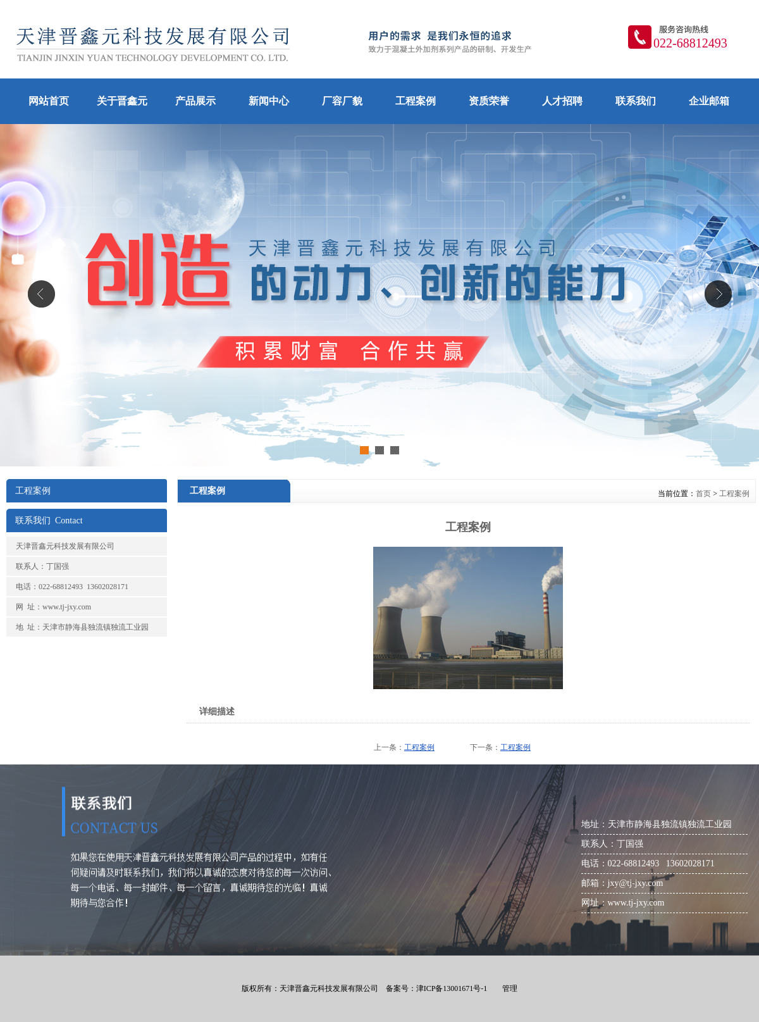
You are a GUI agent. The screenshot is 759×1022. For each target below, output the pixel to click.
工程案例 (734, 493)
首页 (703, 493)
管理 (509, 988)
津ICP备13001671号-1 (452, 988)
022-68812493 (690, 43)
